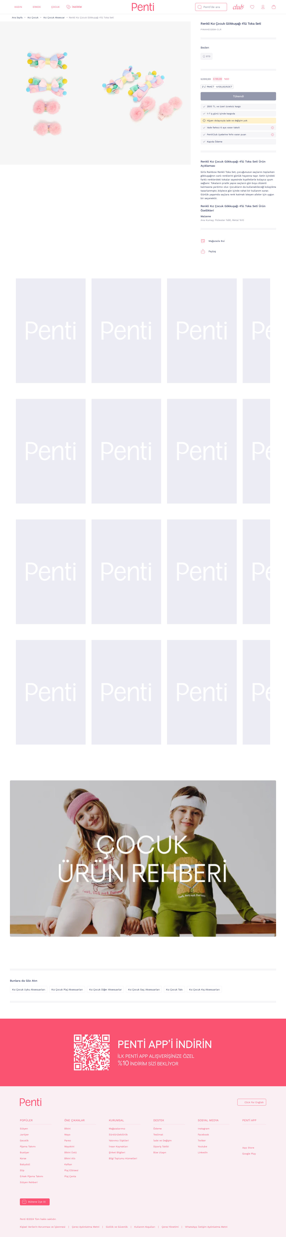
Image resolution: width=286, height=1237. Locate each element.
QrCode (250, 1135)
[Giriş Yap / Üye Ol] (263, 7)
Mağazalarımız (117, 1128)
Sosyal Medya (208, 1120)
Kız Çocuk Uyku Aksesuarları (28, 989)
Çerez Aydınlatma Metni (85, 1226)
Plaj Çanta (70, 1176)
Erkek (37, 7)
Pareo (67, 1140)
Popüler (26, 1120)
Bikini (67, 1128)
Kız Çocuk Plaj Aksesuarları (67, 989)
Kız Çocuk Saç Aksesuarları (144, 989)
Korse (23, 1158)
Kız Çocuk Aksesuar (54, 17)
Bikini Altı (69, 1158)
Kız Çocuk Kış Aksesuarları (204, 989)
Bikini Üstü (70, 1152)
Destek (158, 1120)
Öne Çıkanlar (74, 1120)
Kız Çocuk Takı (174, 989)
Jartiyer (24, 1134)
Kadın (18, 7)
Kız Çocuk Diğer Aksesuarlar (105, 989)
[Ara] (199, 7)
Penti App (249, 1120)
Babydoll (25, 1164)
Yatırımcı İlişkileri (119, 1140)
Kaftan (68, 1164)
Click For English (254, 1102)
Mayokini (69, 1146)
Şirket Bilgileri (117, 1152)
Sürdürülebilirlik (118, 1134)
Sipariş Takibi (161, 1146)
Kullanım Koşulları (144, 1226)
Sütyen (24, 1128)
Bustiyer (24, 1152)
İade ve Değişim (162, 1140)
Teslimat (158, 1134)
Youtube (202, 1146)
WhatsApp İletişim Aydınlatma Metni (206, 1226)
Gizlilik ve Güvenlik (117, 1226)
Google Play (249, 1153)
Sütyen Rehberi (29, 1182)
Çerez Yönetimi (170, 1226)
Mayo (67, 1134)
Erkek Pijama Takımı (31, 1176)
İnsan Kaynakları (118, 1146)
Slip (22, 1170)
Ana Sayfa (17, 17)
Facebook (203, 1134)
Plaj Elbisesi (71, 1170)
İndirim (77, 7)
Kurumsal (116, 1120)
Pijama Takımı (28, 1146)
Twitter (202, 1140)
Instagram (203, 1128)
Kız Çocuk (33, 17)
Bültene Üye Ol (37, 1201)
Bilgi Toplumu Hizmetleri (123, 1158)
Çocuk (55, 7)
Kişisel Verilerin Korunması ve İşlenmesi (42, 1226)
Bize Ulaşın (159, 1152)
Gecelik (24, 1140)
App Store (248, 1147)
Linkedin (203, 1152)
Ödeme (157, 1128)
